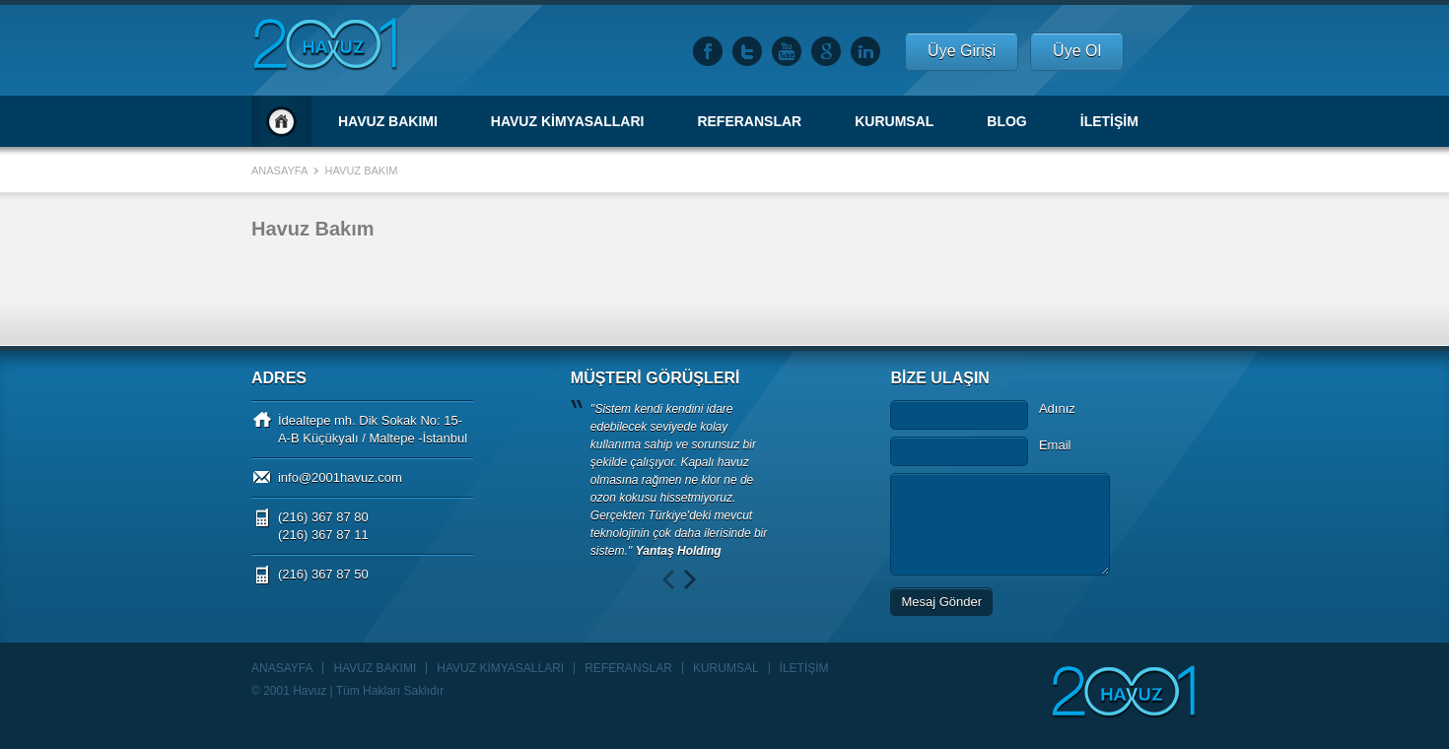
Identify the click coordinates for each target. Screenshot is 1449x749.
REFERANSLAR (749, 121)
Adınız (1057, 408)
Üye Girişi (962, 50)
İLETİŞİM (1109, 121)
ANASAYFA (281, 668)
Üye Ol (1077, 50)
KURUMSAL (894, 121)
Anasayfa (281, 121)
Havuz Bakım (361, 170)
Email (1055, 445)
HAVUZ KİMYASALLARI (568, 121)
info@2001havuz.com (340, 477)
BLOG (1006, 121)
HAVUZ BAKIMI (388, 121)
